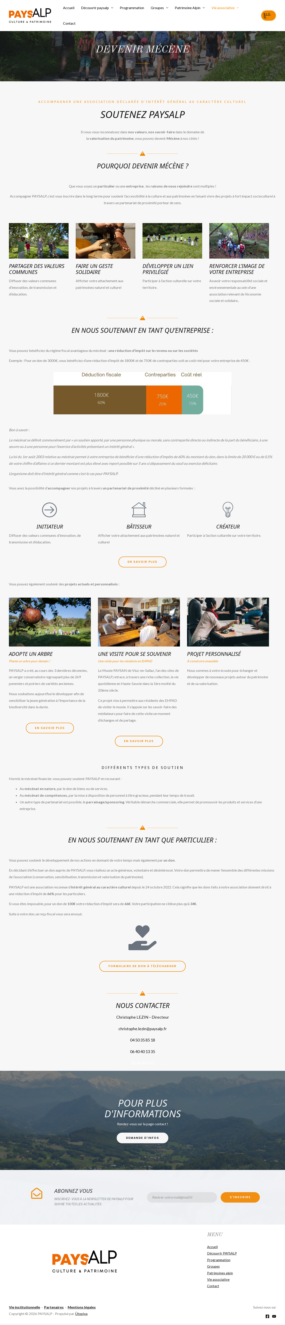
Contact (248, 11)
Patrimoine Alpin (185, 11)
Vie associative (219, 11)
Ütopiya (81, 1315)
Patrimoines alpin (220, 1274)
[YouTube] (274, 1318)
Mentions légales (82, 1308)
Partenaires (54, 1308)
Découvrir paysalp (95, 11)
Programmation (131, 11)
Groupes (155, 11)
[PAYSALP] (30, 10)
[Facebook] (267, 1318)
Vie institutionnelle (24, 1308)
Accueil (69, 11)
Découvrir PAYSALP (222, 1254)
